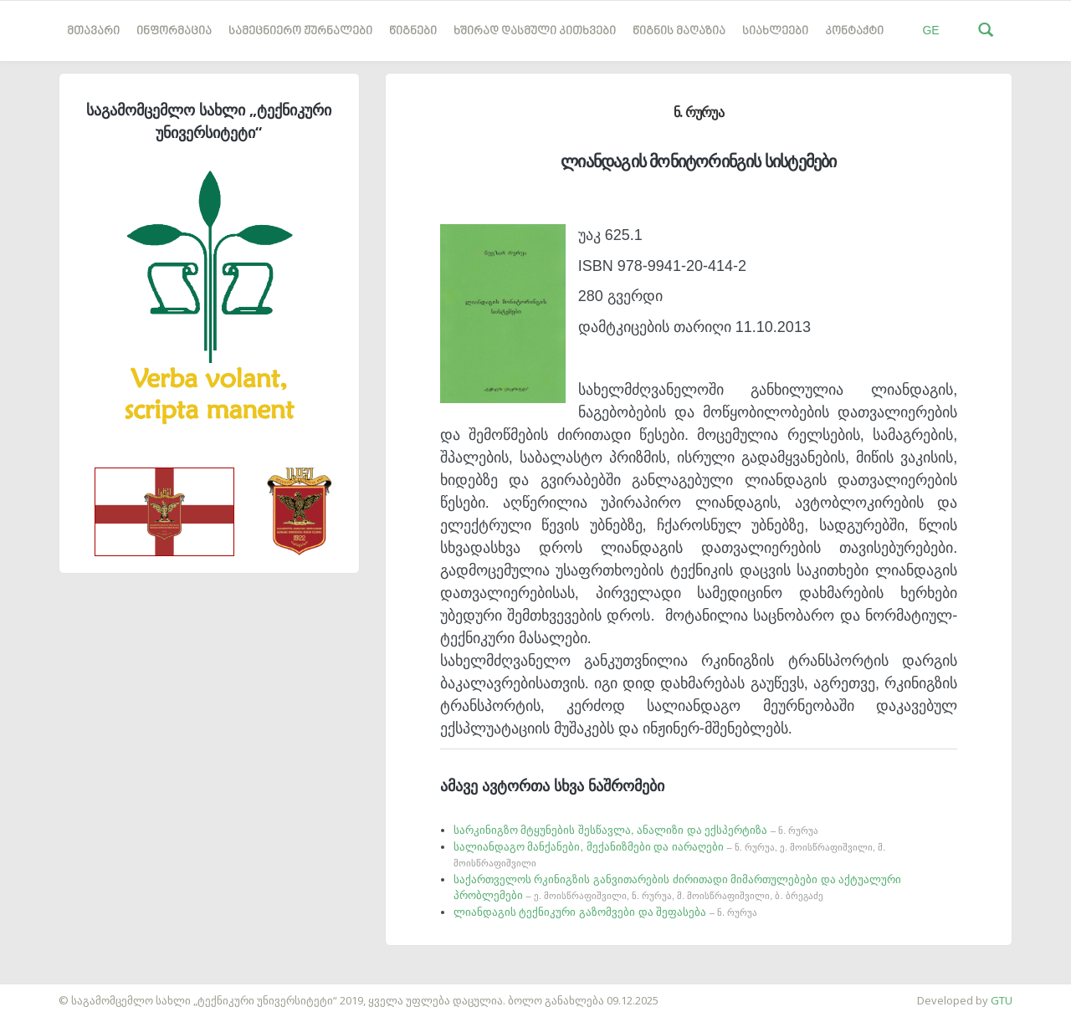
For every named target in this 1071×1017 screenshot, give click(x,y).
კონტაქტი (854, 31)
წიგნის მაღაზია (679, 31)
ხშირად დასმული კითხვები (535, 31)
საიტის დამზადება (49, 991)
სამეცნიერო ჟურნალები (300, 31)
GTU (1001, 1000)
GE (930, 30)
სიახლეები (775, 31)
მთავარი (93, 31)
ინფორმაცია (174, 31)
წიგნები (413, 31)
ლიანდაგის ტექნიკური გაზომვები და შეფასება (605, 912)
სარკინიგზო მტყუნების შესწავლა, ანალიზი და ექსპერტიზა (636, 830)
